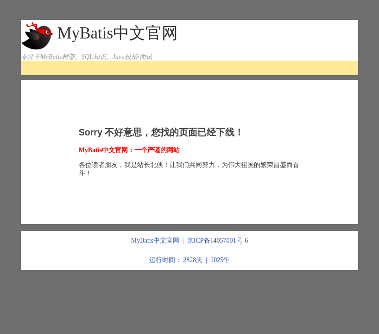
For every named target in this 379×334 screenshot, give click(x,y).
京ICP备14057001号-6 (217, 240)
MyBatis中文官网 (117, 33)
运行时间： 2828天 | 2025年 (189, 260)
